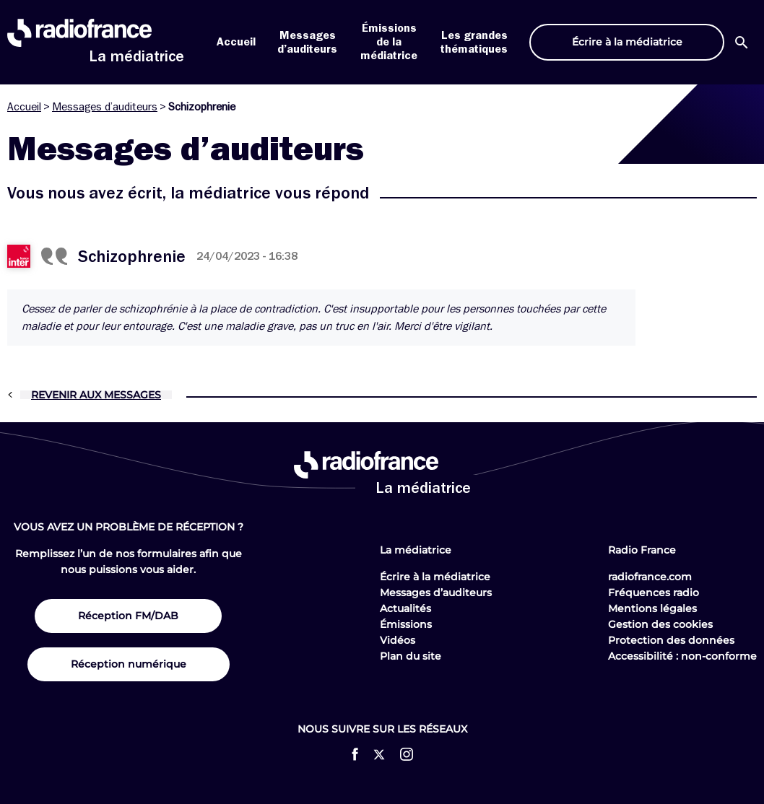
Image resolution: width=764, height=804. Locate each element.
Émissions (406, 624)
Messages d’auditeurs (104, 107)
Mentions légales (652, 608)
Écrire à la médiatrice (435, 576)
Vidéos (397, 640)
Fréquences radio (653, 592)
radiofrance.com (650, 576)
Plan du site (410, 656)
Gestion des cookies (660, 624)
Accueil (236, 42)
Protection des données (671, 640)
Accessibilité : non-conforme (682, 656)
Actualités (405, 608)
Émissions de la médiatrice (388, 41)
